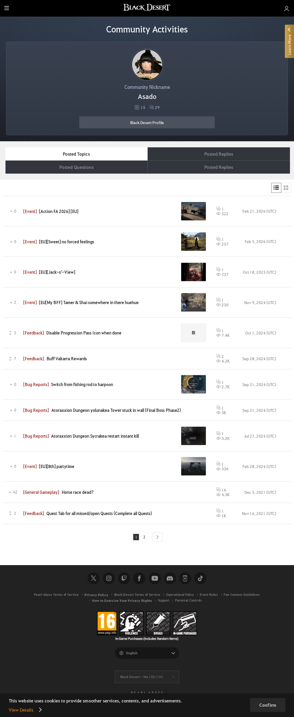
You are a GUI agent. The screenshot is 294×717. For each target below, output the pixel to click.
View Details (21, 710)
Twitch (124, 579)
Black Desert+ (185, 579)
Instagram (109, 579)
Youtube (155, 579)
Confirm (267, 705)
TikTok (200, 579)
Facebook (139, 579)
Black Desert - (141, 677)
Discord (170, 579)
